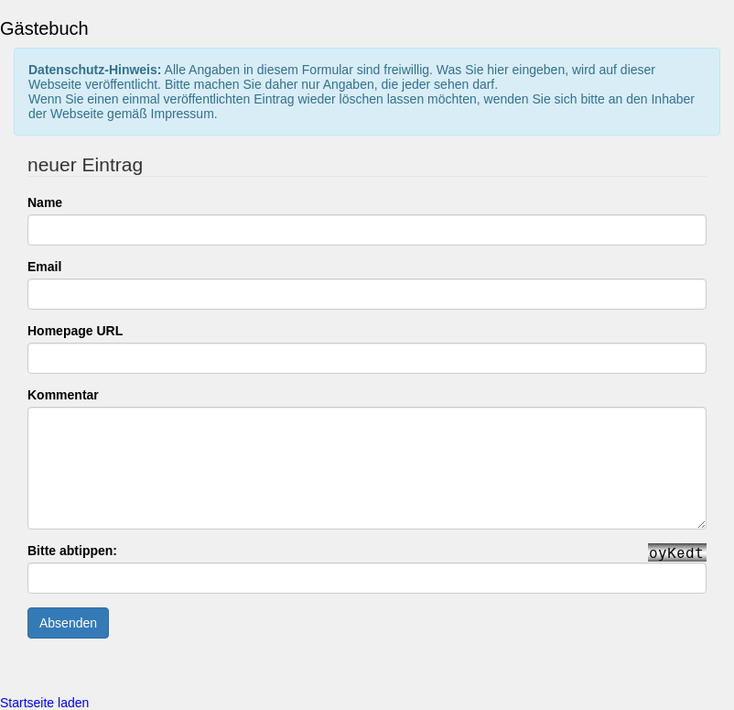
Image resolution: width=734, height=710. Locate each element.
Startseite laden (44, 702)
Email (44, 266)
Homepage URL (75, 330)
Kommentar (63, 395)
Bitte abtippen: (72, 550)
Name (44, 202)
